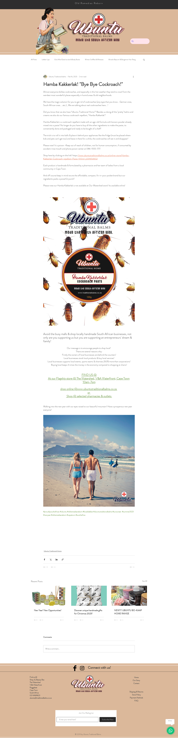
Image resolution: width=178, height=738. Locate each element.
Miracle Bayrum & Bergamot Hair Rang (121, 59)
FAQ (136, 700)
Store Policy (136, 694)
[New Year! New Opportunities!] (49, 596)
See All (144, 581)
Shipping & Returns (136, 691)
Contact (136, 683)
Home (136, 677)
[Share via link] (62, 559)
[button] (144, 60)
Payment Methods (136, 697)
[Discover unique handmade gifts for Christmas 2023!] (89, 596)
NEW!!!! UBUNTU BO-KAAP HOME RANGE (128, 612)
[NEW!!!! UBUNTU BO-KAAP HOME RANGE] (129, 596)
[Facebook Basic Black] (75, 668)
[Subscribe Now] (108, 719)
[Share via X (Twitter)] (50, 559)
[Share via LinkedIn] (56, 559)
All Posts (34, 59)
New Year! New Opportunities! (47, 610)
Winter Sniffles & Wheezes (94, 59)
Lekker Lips (46, 59)
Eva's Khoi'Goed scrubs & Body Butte (67, 59)
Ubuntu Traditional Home (53, 551)
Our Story (136, 680)
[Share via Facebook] (44, 559)
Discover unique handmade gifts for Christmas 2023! (88, 612)
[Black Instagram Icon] (82, 668)
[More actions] (133, 76)
